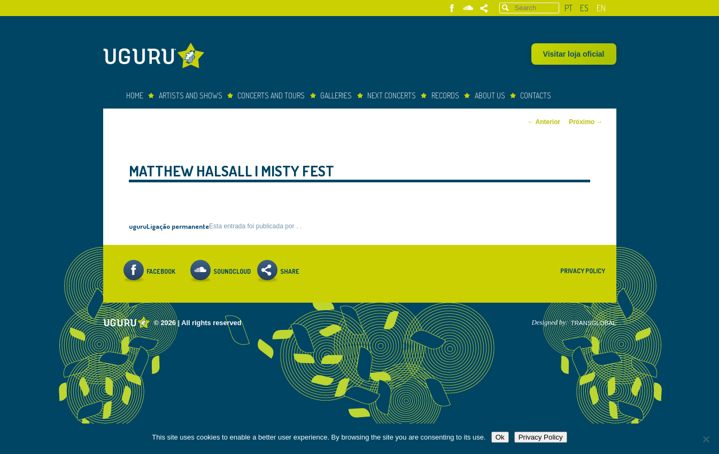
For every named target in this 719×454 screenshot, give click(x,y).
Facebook (452, 8)
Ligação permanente (177, 225)
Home (134, 95)
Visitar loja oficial (574, 54)
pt (569, 8)
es (584, 8)
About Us (490, 95)
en (601, 8)
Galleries (336, 95)
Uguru (156, 57)
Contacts (535, 95)
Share (484, 8)
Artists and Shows (190, 95)
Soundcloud (468, 8)
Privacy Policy (582, 271)
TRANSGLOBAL (593, 323)
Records (445, 95)
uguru (137, 225)
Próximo (585, 122)
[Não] (705, 439)
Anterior (544, 122)
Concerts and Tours (271, 95)
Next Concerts (391, 95)
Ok (500, 437)
